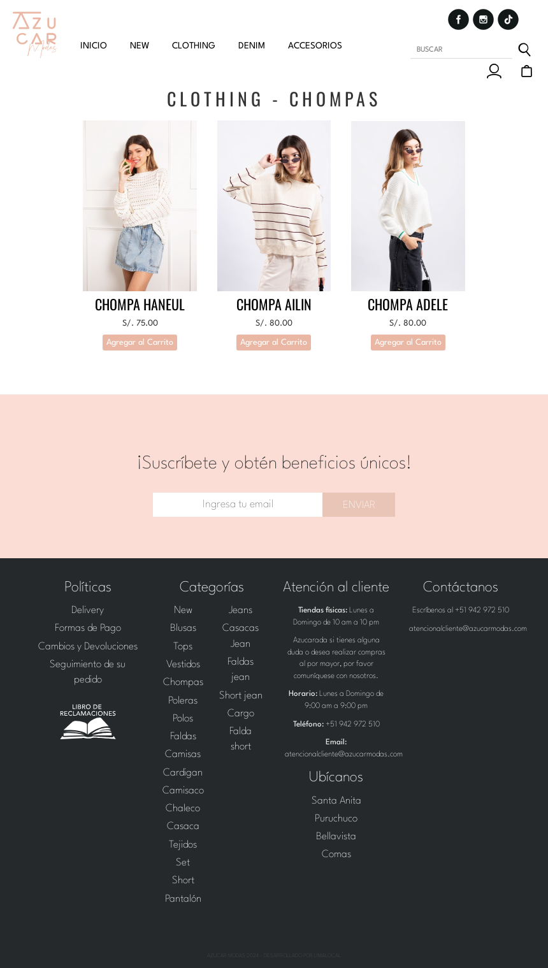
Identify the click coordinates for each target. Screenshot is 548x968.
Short (183, 881)
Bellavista (336, 837)
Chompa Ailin (274, 304)
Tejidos (183, 845)
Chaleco (183, 809)
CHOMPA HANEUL (140, 304)
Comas (336, 854)
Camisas (183, 754)
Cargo (240, 714)
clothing (193, 45)
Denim (251, 45)
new (139, 45)
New (183, 610)
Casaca (183, 826)
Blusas (183, 628)
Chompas (183, 682)
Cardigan (183, 773)
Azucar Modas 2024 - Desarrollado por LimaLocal (274, 955)
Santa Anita (336, 801)
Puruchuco (336, 819)
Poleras (183, 701)
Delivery (87, 610)
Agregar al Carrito (139, 342)
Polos (183, 719)
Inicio (93, 45)
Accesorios (315, 45)
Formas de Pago (88, 628)
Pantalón (183, 899)
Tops (182, 647)
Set (183, 863)
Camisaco (183, 791)
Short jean (241, 696)
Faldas (183, 737)
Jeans (240, 610)
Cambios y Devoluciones (88, 647)
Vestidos (183, 665)
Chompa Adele (408, 304)
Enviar (359, 505)
